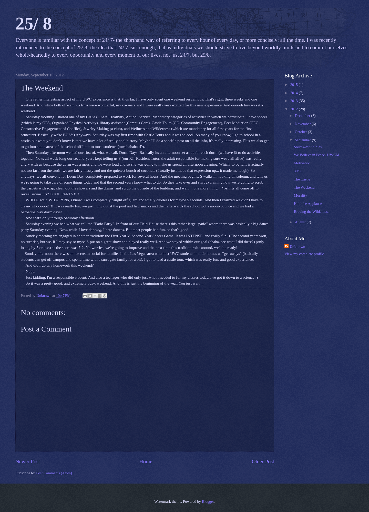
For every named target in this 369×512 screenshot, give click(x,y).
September (303, 140)
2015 (294, 85)
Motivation (302, 163)
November (303, 124)
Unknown (297, 247)
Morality (300, 195)
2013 (294, 101)
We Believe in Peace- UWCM (316, 155)
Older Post (263, 461)
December (303, 116)
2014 (294, 93)
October (301, 132)
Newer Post (27, 461)
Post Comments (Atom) (54, 473)
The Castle (302, 179)
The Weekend (304, 187)
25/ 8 (33, 23)
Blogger (208, 501)
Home (145, 461)
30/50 (298, 171)
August (300, 222)
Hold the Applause (308, 204)
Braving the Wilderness (311, 211)
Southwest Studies (308, 147)
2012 (294, 109)
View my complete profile (304, 254)
